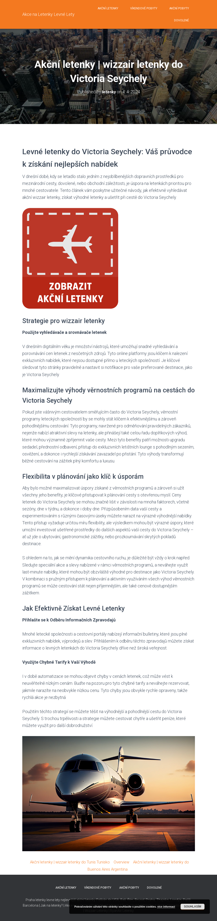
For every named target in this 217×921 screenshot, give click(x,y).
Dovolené (181, 20)
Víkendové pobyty (143, 8)
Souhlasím (192, 906)
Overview (125, 861)
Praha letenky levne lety (43, 899)
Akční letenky (108, 8)
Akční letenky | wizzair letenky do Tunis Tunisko (69, 861)
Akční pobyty (179, 8)
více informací (166, 906)
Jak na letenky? (52, 905)
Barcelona (31, 905)
